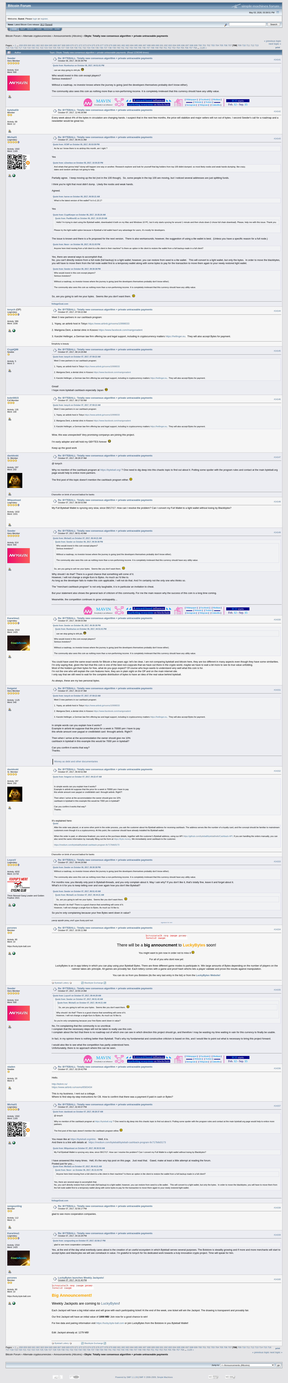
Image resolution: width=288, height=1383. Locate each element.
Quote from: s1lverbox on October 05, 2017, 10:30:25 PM (78, 163)
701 (204, 45)
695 (179, 45)
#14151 (277, 690)
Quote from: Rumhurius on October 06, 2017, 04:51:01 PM (78, 66)
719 (29, 48)
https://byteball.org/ (110, 469)
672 (81, 45)
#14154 (277, 929)
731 (80, 48)
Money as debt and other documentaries (76, 761)
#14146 (277, 399)
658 (21, 45)
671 (76, 45)
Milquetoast (14, 500)
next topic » (275, 43)
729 (71, 48)
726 (58, 48)
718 (24, 48)
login (35, 18)
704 (217, 45)
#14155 (277, 990)
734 (93, 48)
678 (106, 45)
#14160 (277, 1279)
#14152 (277, 771)
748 (152, 48)
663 (42, 45)
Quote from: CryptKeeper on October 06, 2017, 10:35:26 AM (79, 215)
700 (200, 45)
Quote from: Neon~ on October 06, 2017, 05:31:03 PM (76, 244)
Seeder (11, 58)
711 (248, 45)
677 (102, 45)
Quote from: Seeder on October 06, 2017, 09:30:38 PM (77, 269)
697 (187, 45)
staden (11, 1066)
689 (153, 45)
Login (39, 29)
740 (118, 48)
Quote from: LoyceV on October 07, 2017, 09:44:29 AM (77, 996)
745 (140, 48)
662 (38, 45)
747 (148, 48)
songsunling (14, 1206)
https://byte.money (122, 839)
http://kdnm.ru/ (59, 1084)
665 (51, 45)
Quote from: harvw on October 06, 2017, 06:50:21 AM (76, 197)
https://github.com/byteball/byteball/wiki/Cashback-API (208, 836)
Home (14, 29)
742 (127, 48)
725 (54, 48)
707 (230, 45)
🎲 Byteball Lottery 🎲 (61, 983)
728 (67, 48)
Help (22, 29)
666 (55, 45)
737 (105, 48)
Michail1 (12, 137)
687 (144, 45)
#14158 (277, 1208)
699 (196, 45)
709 (240, 45)
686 (140, 45)
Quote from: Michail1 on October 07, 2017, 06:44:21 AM (77, 538)
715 (12, 48)
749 (157, 48)
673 (85, 45)
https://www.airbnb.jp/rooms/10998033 (108, 323)
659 (25, 45)
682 (123, 45)
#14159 (277, 1235)
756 (186, 48)
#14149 (277, 532)
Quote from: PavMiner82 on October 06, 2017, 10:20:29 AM (81, 218)
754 (178, 48)
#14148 (277, 502)
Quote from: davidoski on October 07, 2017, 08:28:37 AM (78, 1112)
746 (144, 48)
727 (63, 48)
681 (119, 45)
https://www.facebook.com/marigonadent (121, 330)
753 (174, 48)
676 (98, 45)
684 (132, 45)
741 (123, 48)
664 (46, 45)
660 (29, 45)
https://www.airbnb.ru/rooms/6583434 (72, 1087)
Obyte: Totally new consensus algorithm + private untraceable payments (126, 36)
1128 (202, 48)
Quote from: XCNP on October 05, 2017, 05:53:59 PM (76, 144)
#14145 (277, 351)
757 (191, 48)
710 (244, 45)
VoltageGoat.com (59, 304)
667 (59, 45)
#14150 (277, 619)
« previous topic (272, 41)
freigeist (12, 688)
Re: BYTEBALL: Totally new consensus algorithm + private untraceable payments (105, 58)
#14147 (277, 457)
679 (110, 45)
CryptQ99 (12, 349)
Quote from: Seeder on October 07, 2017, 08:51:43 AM (77, 891)
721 (37, 48)
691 (161, 45)
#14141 (277, 60)
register (44, 18)
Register (48, 29)
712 (252, 45)
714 (7, 48)
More (57, 29)
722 (41, 48)
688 (149, 45)
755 (182, 48)
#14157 (277, 1106)
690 (157, 45)
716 (16, 48)
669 (68, 45)
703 (213, 45)
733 (88, 48)
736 (101, 48)
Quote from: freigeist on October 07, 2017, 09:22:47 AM (77, 777)
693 (170, 45)
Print (277, 47)
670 (72, 45)
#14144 (277, 311)
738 (110, 48)
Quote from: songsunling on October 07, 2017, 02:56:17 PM (79, 1241)
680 (115, 45)
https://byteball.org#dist (83, 1139)
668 (64, 45)
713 (257, 45)
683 (127, 45)
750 (161, 48)
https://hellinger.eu (175, 336)
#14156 (277, 1068)
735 (97, 48)
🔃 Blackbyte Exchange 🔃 (93, 983)
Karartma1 (13, 618)
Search (30, 29)
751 (165, 48)
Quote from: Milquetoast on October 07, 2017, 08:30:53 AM (79, 1148)
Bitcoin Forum (13, 36)
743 (131, 48)
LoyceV (11, 859)
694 (174, 45)
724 (50, 48)
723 (46, 48)
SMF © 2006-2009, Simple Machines (156, 1377)
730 (76, 48)
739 (114, 48)
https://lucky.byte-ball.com (110, 1323)
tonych (11, 309)
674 (89, 45)
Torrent (49, 24)
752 (169, 48)
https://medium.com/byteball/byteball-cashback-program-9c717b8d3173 (86, 845)
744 (135, 48)
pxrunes (12, 927)
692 (166, 45)
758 (195, 48)
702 (208, 45)
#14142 (277, 111)
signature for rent (166, 922)
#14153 (277, 861)
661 (34, 45)
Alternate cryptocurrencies (37, 36)
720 (33, 48)
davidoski (13, 455)
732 (84, 48)
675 (93, 45)
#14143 (277, 139)
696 (183, 45)
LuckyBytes (110, 1303)
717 (20, 48)
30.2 (42, 24)
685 (136, 45)
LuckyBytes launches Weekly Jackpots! (81, 1277)
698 (191, 45)
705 (221, 45)
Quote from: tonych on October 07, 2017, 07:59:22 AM (77, 357)
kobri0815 (13, 397)
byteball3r (13, 110)
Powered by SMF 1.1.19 (126, 1377)
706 (226, 45)
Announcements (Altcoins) (68, 36)
